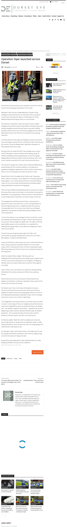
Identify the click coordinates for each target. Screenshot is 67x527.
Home (2, 51)
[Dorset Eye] (23, 9)
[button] (64, 19)
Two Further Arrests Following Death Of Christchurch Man (35, 491)
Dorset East (8, 51)
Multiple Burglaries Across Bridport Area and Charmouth (22, 491)
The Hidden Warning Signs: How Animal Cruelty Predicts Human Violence (55, 164)
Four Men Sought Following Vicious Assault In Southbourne (53, 140)
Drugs (15, 358)
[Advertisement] (33, 35)
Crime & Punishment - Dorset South (9, 55)
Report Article (37, 352)
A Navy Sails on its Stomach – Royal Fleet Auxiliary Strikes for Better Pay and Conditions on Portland (59, 99)
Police (20, 358)
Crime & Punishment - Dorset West (25, 55)
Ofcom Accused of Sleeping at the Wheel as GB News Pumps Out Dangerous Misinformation (56, 126)
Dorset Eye (7, 67)
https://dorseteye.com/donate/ (11, 345)
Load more (56, 113)
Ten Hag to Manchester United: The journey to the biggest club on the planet (11, 382)
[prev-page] (2, 515)
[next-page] (5, 515)
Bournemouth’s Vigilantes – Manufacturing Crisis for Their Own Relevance (55, 133)
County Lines (9, 358)
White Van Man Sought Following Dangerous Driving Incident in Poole (37, 508)
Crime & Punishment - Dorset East (20, 51)
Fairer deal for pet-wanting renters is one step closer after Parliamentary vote (55, 179)
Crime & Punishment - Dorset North (24, 53)
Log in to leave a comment (9, 526)
